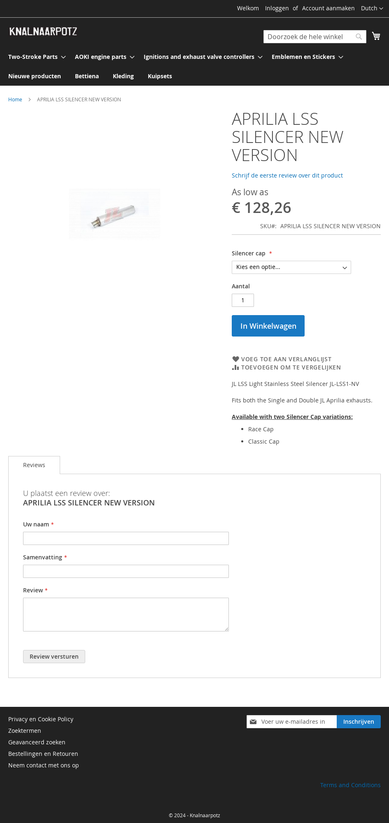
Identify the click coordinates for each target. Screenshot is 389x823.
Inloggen (277, 8)
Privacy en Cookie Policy (40, 719)
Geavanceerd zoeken (36, 742)
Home (15, 99)
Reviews (34, 465)
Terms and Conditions (350, 785)
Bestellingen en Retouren (43, 754)
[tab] (34, 465)
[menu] (194, 66)
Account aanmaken (328, 8)
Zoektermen (24, 730)
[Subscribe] (359, 721)
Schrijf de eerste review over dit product (287, 175)
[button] (372, 8)
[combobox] (314, 36)
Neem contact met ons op (43, 765)
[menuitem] (34, 56)
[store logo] (43, 32)
